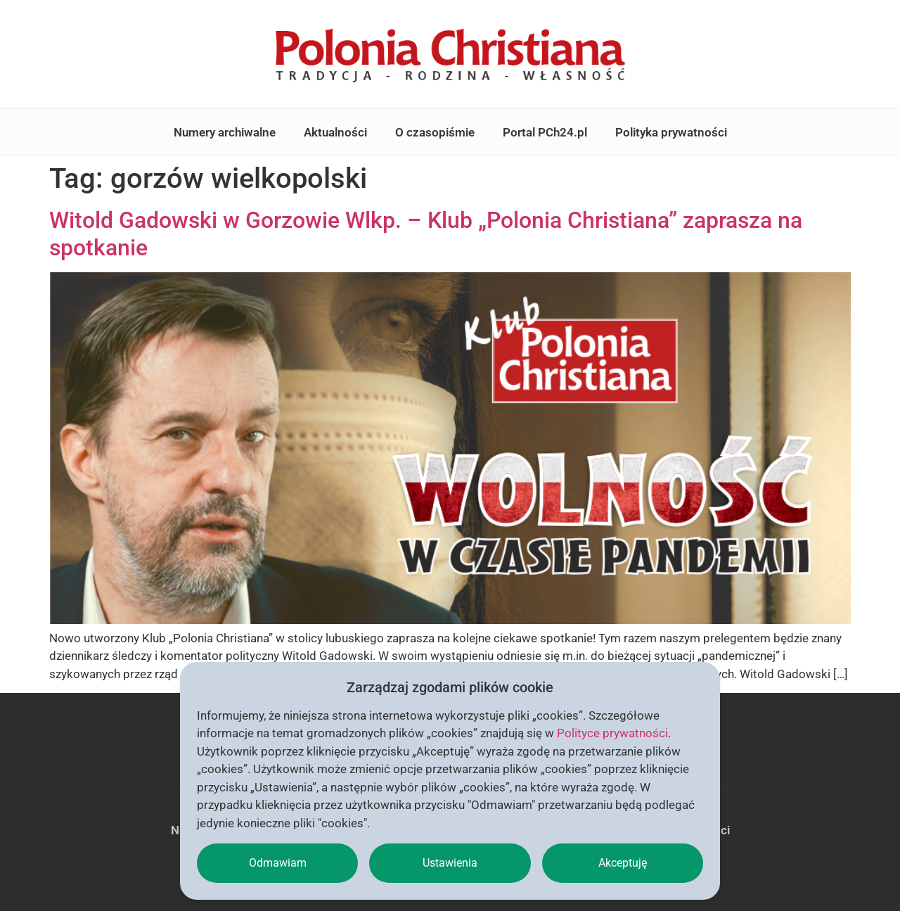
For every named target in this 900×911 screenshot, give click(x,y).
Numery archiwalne (225, 132)
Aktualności (335, 132)
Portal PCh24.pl (545, 132)
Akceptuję (622, 862)
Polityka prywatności (671, 132)
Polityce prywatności (612, 733)
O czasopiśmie (435, 132)
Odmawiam (278, 862)
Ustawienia (450, 862)
